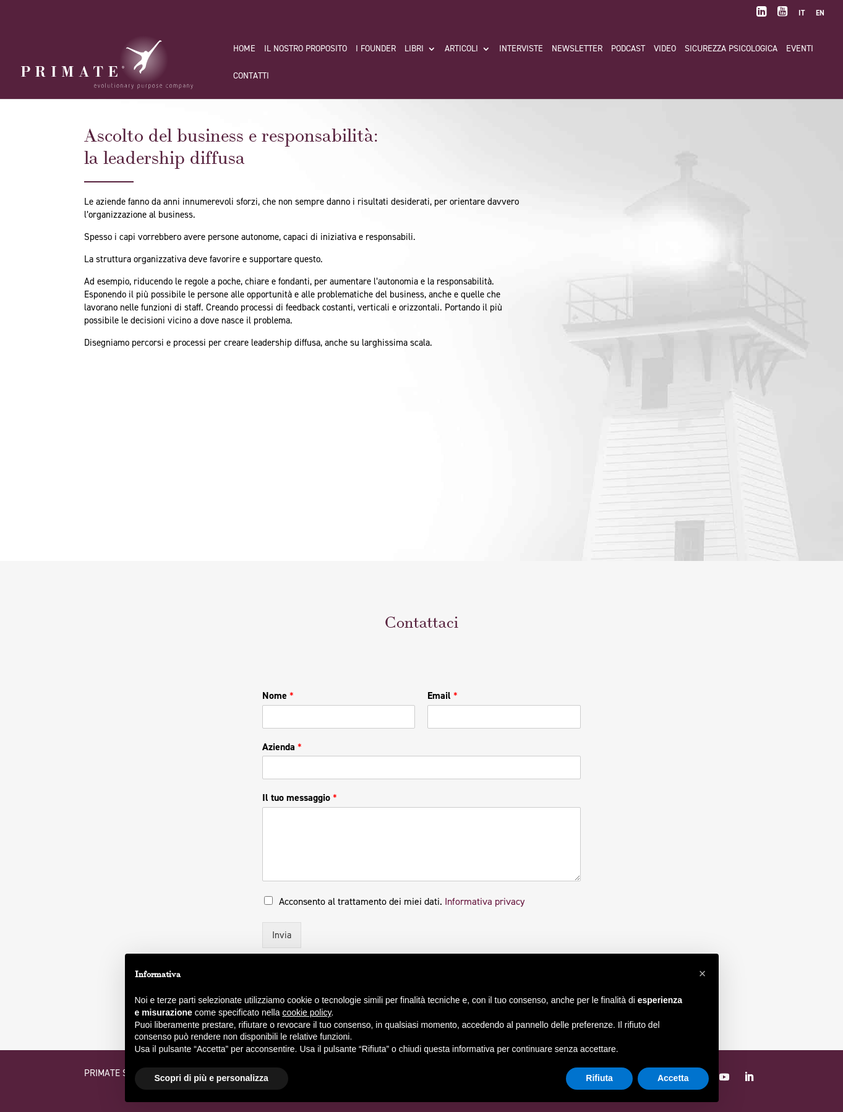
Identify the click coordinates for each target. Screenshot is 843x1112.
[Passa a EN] (820, 15)
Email (442, 696)
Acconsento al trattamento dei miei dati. (401, 901)
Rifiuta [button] (599, 1078)
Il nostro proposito (305, 49)
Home (244, 49)
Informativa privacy (484, 901)
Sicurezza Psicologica (731, 49)
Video (665, 49)
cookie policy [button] (306, 1012)
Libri (414, 49)
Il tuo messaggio (299, 798)
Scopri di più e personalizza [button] (211, 1078)
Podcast (628, 49)
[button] (702, 973)
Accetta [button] (673, 1078)
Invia (281, 935)
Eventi (799, 49)
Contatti (251, 77)
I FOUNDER (376, 49)
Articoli (461, 49)
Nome (278, 696)
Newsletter (577, 49)
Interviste (521, 49)
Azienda (282, 747)
